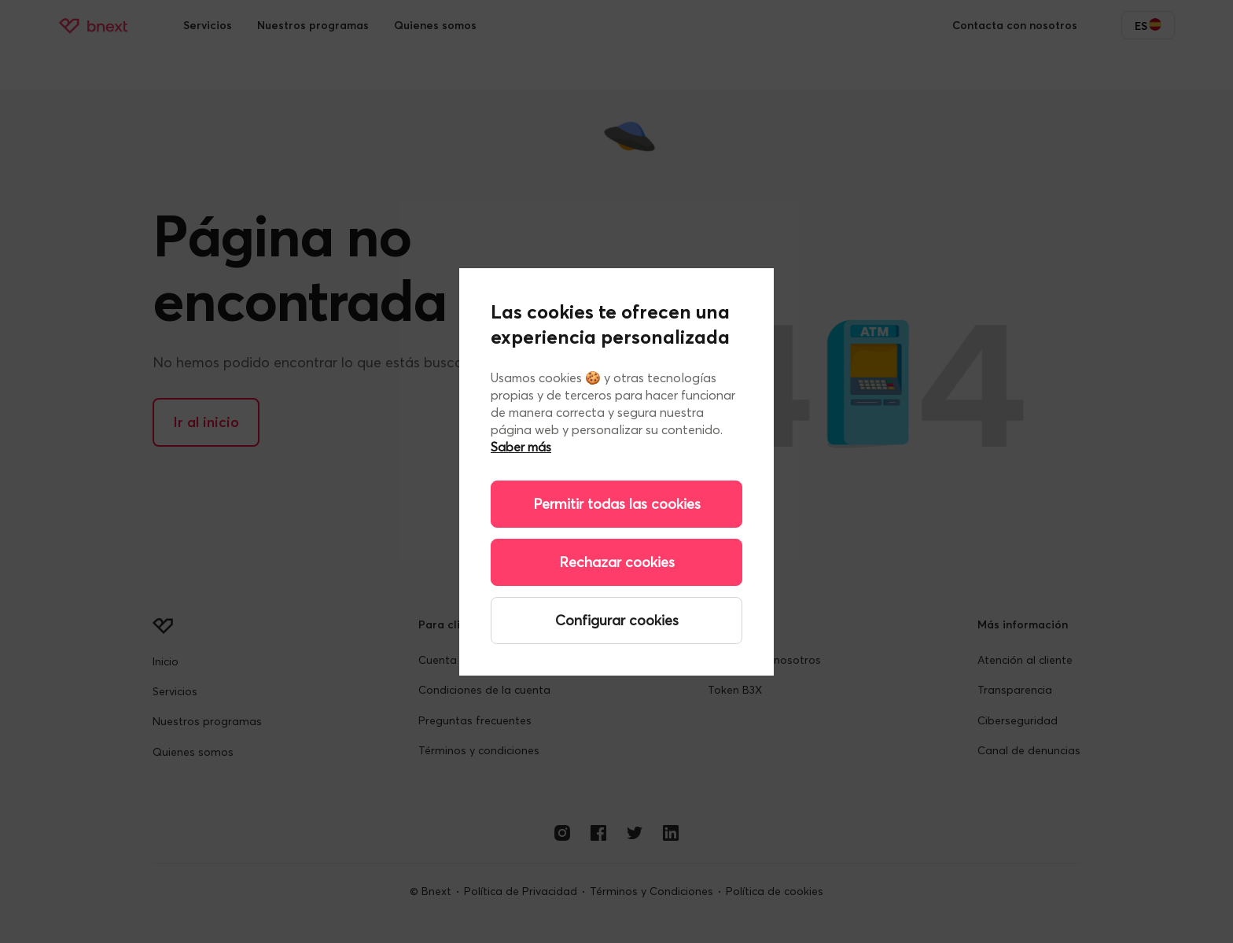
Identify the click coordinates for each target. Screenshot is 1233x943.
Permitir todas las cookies (617, 504)
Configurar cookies (617, 620)
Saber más (521, 447)
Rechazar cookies (617, 562)
